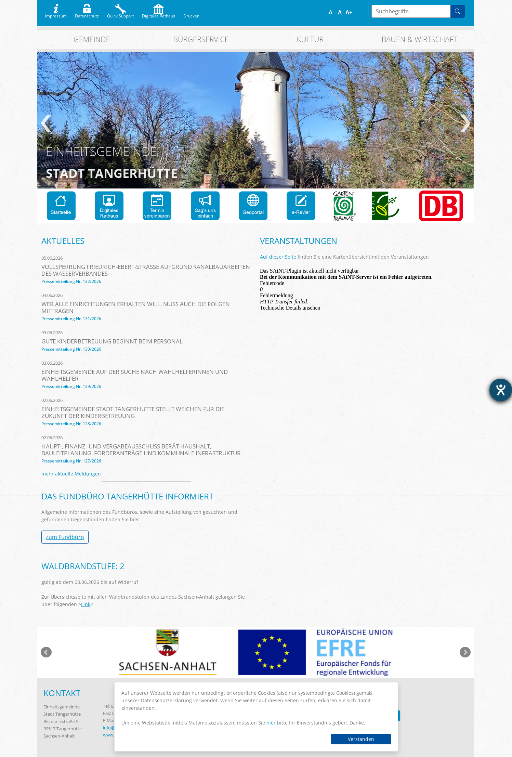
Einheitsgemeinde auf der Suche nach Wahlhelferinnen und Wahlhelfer (134, 375)
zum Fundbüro (65, 537)
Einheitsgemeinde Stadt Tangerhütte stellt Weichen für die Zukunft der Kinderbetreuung (132, 412)
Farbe (359, 12)
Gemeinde (92, 39)
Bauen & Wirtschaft (419, 39)
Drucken (191, 14)
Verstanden (361, 739)
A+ (348, 12)
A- (331, 12)
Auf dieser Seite (278, 256)
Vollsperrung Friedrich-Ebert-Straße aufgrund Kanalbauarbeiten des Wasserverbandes (145, 270)
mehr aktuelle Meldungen (71, 473)
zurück (46, 123)
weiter (465, 123)
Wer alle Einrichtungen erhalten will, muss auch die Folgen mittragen (135, 307)
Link (85, 604)
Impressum (56, 14)
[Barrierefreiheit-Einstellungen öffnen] (500, 390)
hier (271, 722)
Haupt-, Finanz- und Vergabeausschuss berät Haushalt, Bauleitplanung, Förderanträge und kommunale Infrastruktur (141, 449)
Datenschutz (87, 14)
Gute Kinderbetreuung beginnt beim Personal (112, 341)
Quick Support (120, 14)
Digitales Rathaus (158, 14)
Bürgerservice (201, 39)
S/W (364, 12)
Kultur (310, 39)
